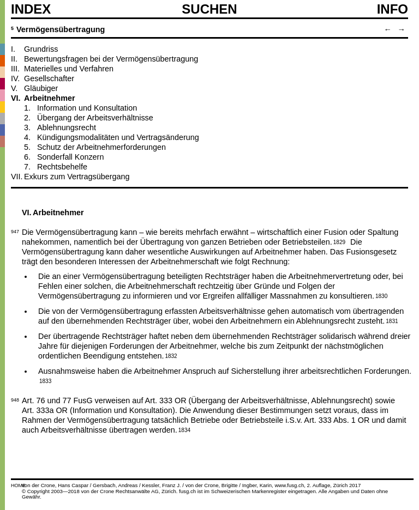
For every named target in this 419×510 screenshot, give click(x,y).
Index (31, 9)
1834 (184, 429)
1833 (45, 380)
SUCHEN (209, 9)
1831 (392, 320)
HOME (18, 485)
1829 (339, 241)
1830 (381, 295)
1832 (171, 355)
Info (392, 9)
